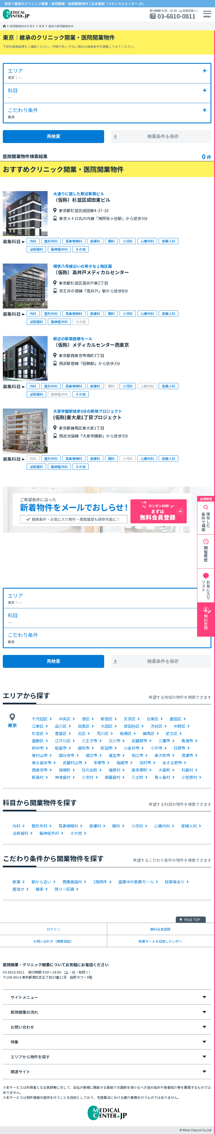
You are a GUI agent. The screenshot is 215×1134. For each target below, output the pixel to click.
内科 (16, 826)
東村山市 (40, 755)
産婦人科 (189, 826)
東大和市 (162, 755)
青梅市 (187, 740)
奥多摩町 (139, 770)
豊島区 (61, 733)
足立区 (171, 733)
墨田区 (175, 719)
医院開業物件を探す (22, 26)
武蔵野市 (139, 740)
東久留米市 (42, 762)
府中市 (38, 748)
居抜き (18, 889)
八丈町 (137, 777)
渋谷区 (156, 726)
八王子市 (89, 740)
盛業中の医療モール (136, 881)
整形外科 (39, 826)
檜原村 (114, 770)
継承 (39, 889)
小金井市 (131, 748)
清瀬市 (187, 755)
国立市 (91, 755)
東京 (42, 26)
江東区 (38, 726)
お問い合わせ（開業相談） (53, 941)
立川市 (114, 740)
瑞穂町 (65, 770)
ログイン (53, 929)
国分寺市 (66, 755)
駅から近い (41, 881)
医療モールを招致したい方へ (160, 941)
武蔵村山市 (72, 762)
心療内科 (162, 826)
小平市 (156, 748)
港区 (86, 719)
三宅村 (88, 777)
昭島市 (61, 748)
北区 (82, 733)
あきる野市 (172, 762)
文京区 (129, 719)
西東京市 (40, 770)
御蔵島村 (112, 777)
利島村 (187, 770)
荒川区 (103, 733)
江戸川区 (63, 740)
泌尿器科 (20, 833)
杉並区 (38, 733)
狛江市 (137, 755)
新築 (16, 881)
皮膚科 (95, 826)
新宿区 (107, 719)
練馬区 (149, 733)
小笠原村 (189, 777)
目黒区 (84, 726)
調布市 (84, 748)
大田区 (107, 726)
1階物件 (100, 881)
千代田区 (40, 719)
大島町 (164, 770)
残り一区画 (64, 889)
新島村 (38, 777)
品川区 (61, 726)
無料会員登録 (160, 929)
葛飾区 (38, 740)
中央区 (65, 719)
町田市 (107, 748)
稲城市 (122, 762)
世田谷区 (131, 726)
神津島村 (63, 777)
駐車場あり (174, 881)
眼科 (116, 826)
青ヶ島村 (162, 777)
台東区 (152, 719)
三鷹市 (164, 740)
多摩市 (99, 762)
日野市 (179, 748)
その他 (76, 833)
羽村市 (145, 762)
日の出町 (89, 770)
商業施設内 (72, 881)
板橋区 (126, 733)
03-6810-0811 (176, 16)
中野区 (179, 726)
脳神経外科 (49, 833)
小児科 (137, 826)
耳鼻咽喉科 (68, 826)
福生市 (114, 755)
